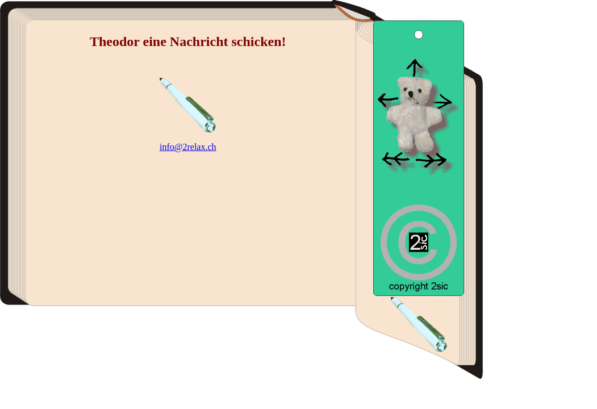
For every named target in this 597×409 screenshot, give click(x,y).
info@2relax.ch (188, 147)
